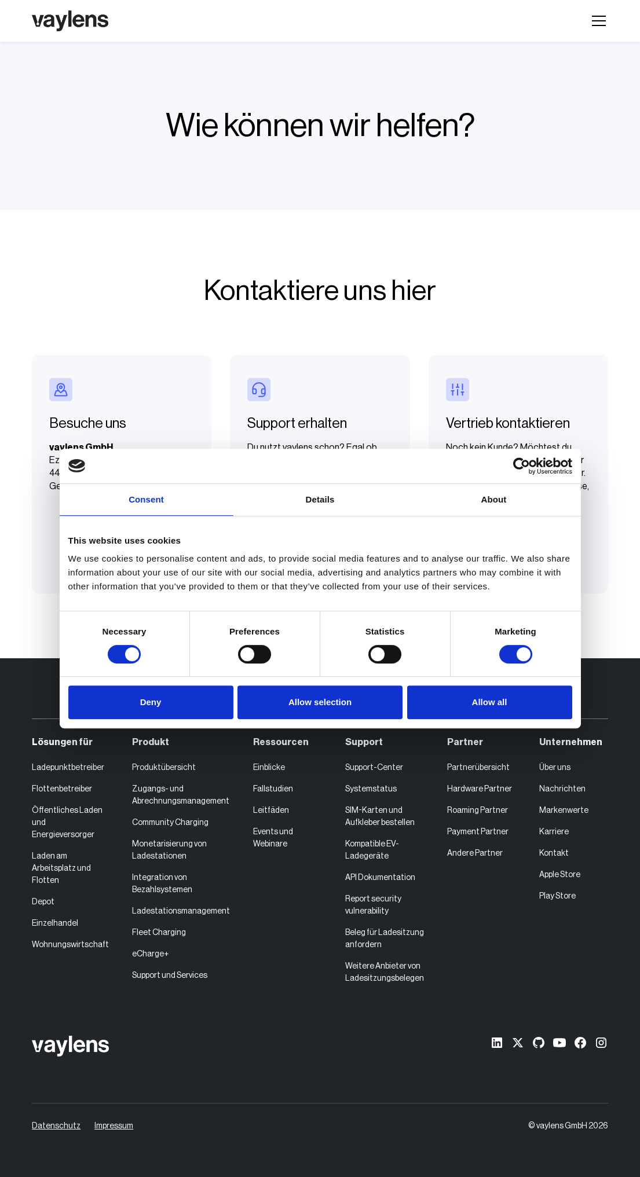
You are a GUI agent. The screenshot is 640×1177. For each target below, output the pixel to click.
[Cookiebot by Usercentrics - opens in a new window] (521, 466)
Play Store (557, 896)
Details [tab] (320, 499)
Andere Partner (475, 853)
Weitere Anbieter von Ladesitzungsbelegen (384, 972)
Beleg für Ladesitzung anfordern (384, 939)
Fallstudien (273, 789)
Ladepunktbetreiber (68, 768)
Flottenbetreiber (62, 789)
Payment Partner (478, 832)
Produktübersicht (164, 768)
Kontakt (554, 853)
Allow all (489, 702)
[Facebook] (580, 1043)
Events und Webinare (273, 838)
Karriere (554, 832)
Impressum (113, 1126)
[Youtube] (559, 1043)
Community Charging (170, 823)
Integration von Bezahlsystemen (162, 884)
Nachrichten (562, 789)
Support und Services (169, 975)
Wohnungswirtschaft (70, 945)
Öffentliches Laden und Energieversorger (67, 822)
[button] (596, 21)
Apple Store (559, 875)
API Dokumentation (380, 878)
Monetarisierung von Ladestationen (169, 850)
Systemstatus (371, 789)
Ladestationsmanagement (181, 911)
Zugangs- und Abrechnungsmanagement (180, 795)
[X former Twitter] (518, 1043)
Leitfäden (271, 810)
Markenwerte (563, 810)
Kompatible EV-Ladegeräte (372, 850)
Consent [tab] (146, 499)
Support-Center (374, 768)
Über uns (554, 768)
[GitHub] (539, 1043)
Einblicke (269, 768)
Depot (43, 902)
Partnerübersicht (478, 768)
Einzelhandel (55, 923)
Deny (151, 702)
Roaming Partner (477, 810)
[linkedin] (497, 1043)
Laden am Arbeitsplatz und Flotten (61, 868)
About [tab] (494, 499)
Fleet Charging (159, 933)
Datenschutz (56, 1126)
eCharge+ (150, 954)
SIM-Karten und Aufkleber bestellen (380, 816)
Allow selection (320, 702)
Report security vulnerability (373, 905)
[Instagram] (601, 1043)
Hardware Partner (479, 789)
